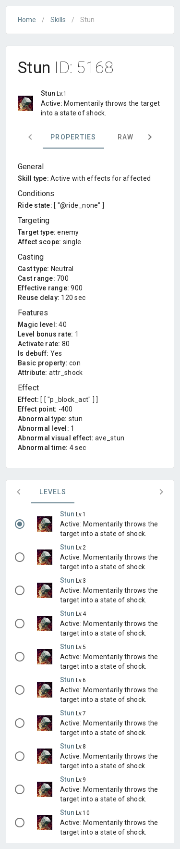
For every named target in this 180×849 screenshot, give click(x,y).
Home (27, 20)
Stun (68, 514)
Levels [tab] (52, 492)
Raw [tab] (126, 137)
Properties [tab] (73, 137)
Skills (58, 20)
